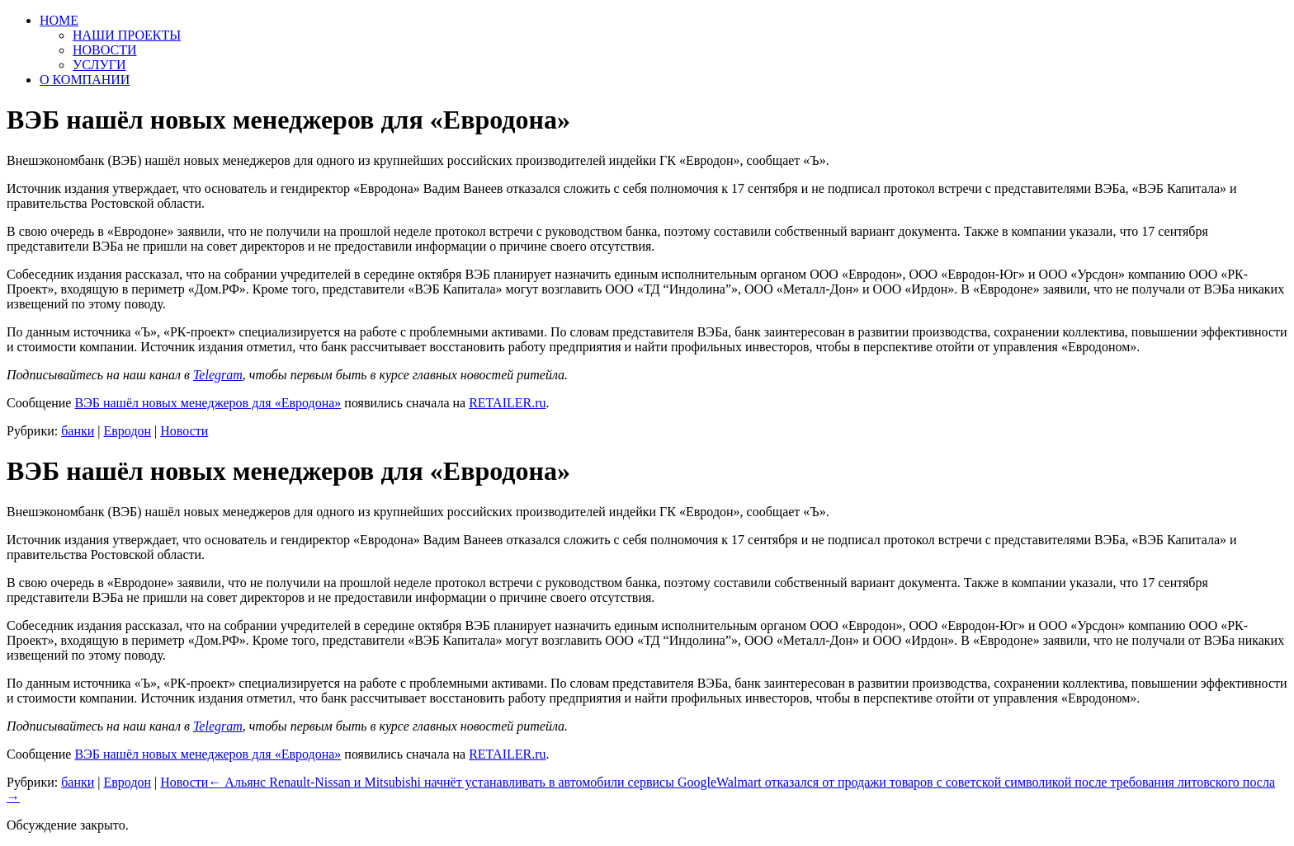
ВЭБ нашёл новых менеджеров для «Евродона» (207, 403)
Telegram (218, 375)
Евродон (128, 431)
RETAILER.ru (507, 403)
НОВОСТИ (105, 50)
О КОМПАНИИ (85, 80)
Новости (184, 431)
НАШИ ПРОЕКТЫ (127, 35)
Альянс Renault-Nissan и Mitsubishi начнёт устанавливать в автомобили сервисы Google (462, 782)
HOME (59, 20)
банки (77, 431)
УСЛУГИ (99, 65)
